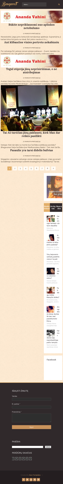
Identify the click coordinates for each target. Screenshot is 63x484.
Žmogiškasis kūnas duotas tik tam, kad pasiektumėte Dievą (53, 314)
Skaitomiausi (47, 207)
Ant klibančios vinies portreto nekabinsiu (31, 42)
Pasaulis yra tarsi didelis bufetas (31, 150)
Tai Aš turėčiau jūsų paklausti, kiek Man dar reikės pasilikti (31, 134)
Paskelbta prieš (30, 33)
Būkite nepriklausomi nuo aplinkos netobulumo (32, 26)
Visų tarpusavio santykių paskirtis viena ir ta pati (53, 257)
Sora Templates (35, 475)
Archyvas (53, 207)
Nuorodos (59, 207)
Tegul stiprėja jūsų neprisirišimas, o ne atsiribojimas (31, 70)
